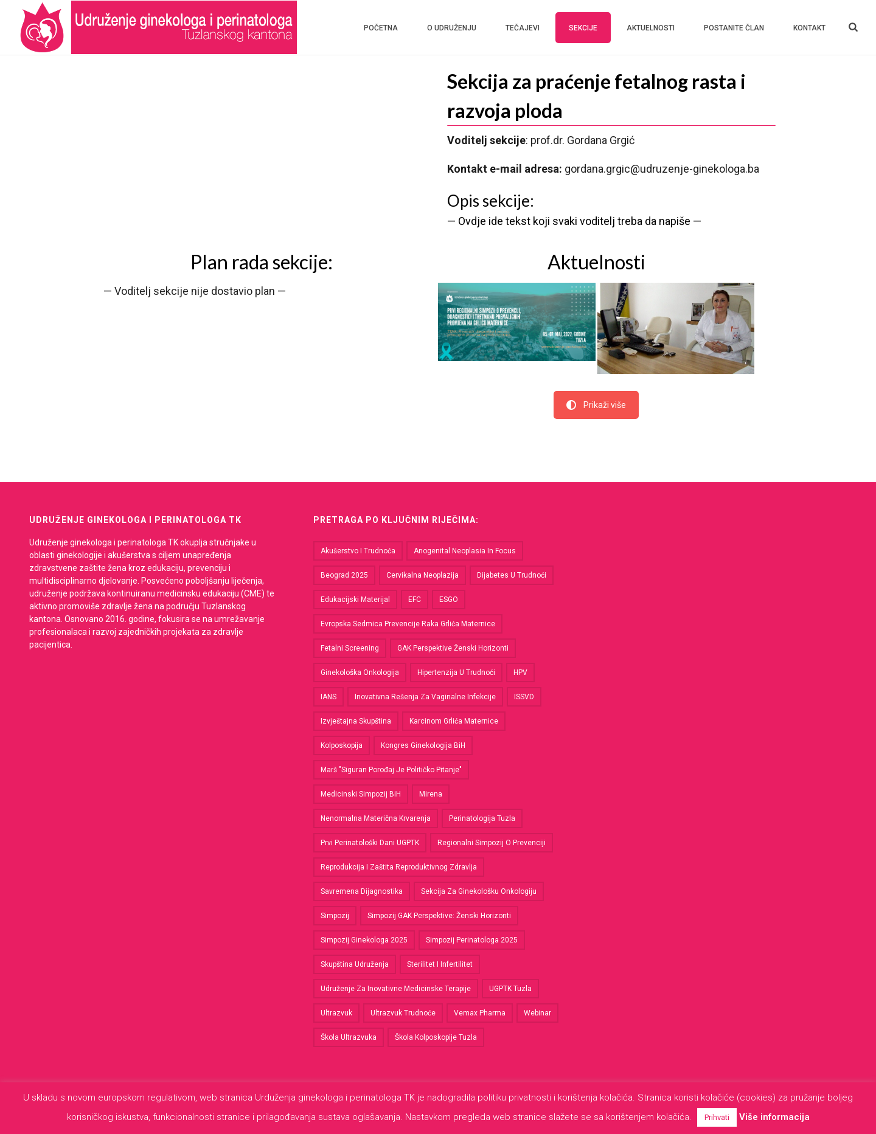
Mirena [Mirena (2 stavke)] (430, 794)
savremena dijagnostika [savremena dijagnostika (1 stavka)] (362, 891)
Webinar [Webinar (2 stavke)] (537, 1013)
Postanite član (734, 28)
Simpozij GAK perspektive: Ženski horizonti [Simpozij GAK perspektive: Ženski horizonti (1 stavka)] (439, 915)
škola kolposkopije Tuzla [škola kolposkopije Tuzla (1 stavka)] (436, 1037)
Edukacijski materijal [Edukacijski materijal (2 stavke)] (355, 599)
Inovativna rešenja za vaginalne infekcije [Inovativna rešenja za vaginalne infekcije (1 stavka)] (425, 697)
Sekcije (583, 28)
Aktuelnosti (651, 28)
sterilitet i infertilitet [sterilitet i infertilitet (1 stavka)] (440, 964)
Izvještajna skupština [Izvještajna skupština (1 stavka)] (356, 721)
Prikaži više (596, 405)
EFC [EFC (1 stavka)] (414, 599)
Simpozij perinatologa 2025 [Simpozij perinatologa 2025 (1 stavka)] (472, 940)
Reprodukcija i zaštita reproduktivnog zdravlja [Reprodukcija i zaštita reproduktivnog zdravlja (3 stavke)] (399, 867)
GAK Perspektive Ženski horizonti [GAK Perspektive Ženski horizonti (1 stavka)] (453, 648)
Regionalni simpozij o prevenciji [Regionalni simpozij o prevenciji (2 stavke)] (491, 842)
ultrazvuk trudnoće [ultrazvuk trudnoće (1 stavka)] (403, 1013)
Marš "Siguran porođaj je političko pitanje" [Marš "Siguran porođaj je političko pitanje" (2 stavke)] (391, 770)
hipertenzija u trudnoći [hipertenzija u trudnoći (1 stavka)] (456, 672)
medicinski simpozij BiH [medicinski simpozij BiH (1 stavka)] (361, 794)
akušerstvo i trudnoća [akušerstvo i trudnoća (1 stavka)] (358, 551)
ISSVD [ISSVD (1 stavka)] (524, 697)
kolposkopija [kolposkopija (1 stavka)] (342, 745)
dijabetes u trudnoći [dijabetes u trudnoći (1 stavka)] (511, 575)
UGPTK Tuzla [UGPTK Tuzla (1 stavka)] (510, 988)
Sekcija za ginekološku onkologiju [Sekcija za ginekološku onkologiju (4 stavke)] (479, 891)
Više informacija (774, 1117)
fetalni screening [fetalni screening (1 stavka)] (350, 648)
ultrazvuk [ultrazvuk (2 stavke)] (336, 1013)
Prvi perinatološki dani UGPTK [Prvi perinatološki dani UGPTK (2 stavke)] (370, 842)
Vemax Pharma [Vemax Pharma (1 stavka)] (480, 1013)
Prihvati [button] (716, 1117)
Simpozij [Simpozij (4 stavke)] (335, 915)
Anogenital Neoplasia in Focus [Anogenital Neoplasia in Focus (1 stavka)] (465, 551)
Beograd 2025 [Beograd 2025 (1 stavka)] (344, 575)
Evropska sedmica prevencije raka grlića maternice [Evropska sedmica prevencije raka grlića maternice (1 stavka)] (408, 624)
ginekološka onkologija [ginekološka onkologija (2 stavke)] (360, 672)
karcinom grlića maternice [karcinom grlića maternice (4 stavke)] (453, 721)
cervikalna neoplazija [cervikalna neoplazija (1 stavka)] (422, 575)
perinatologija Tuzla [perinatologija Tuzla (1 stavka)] (482, 818)
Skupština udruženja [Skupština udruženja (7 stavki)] (355, 964)
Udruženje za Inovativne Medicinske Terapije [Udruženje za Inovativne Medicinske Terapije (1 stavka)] (396, 988)
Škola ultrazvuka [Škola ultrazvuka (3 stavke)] (349, 1037)
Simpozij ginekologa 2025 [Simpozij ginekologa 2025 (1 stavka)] (364, 940)
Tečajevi (523, 28)
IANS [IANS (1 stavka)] (328, 697)
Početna (381, 28)
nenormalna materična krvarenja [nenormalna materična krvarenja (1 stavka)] (376, 818)
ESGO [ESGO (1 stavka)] (448, 599)
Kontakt (809, 28)
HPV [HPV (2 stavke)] (520, 672)
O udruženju (451, 28)
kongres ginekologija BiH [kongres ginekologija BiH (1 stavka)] (423, 745)
